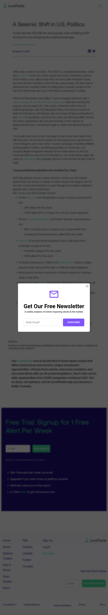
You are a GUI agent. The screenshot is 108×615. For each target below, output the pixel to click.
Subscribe (73, 322)
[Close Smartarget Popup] (87, 286)
